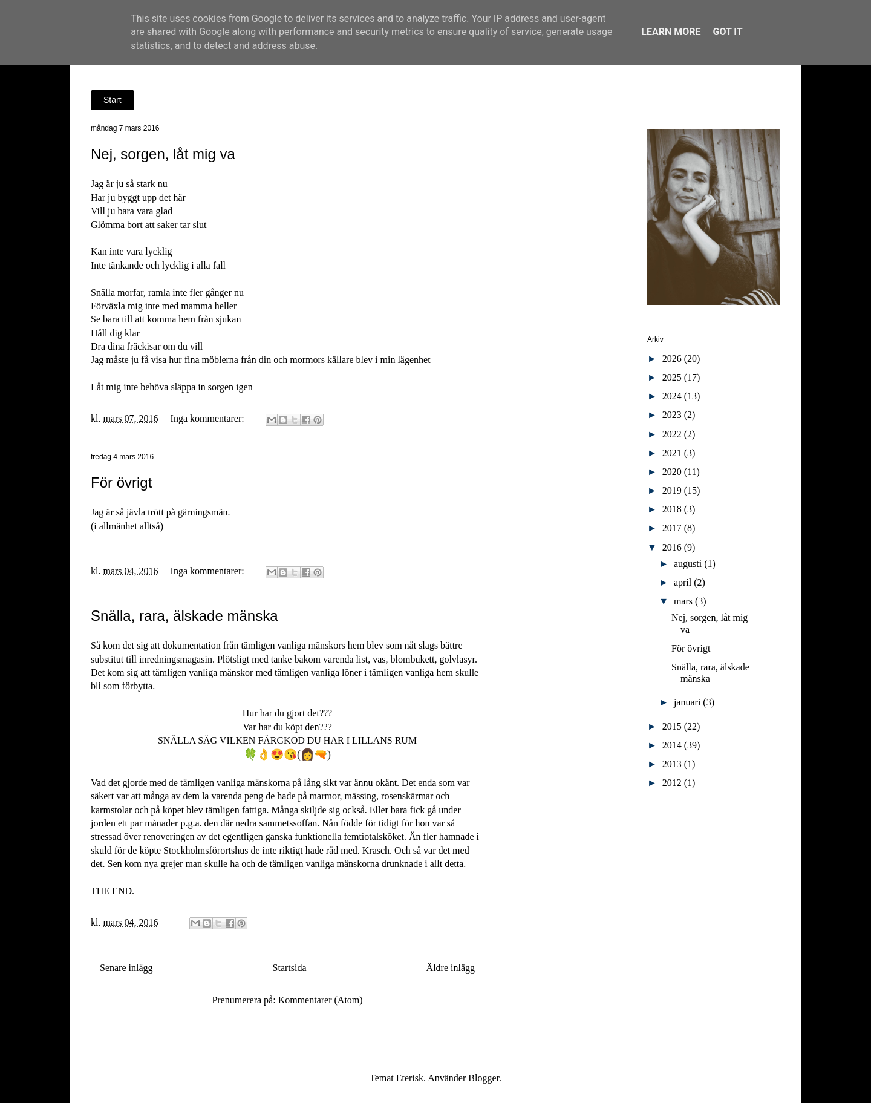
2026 (673, 358)
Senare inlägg (126, 968)
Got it (727, 32)
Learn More (670, 32)
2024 (673, 396)
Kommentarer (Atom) (320, 1000)
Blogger (483, 1078)
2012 (673, 782)
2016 (673, 547)
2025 (673, 377)
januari (688, 702)
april (684, 582)
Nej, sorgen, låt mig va (163, 154)
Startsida (290, 968)
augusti (689, 563)
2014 (673, 745)
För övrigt (121, 482)
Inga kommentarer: (209, 418)
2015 (673, 726)
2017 (673, 528)
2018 (673, 509)
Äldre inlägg (450, 968)
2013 (673, 764)
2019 (673, 490)
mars (684, 601)
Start (112, 100)
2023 (673, 415)
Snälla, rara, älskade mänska (184, 615)
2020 (673, 471)
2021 (673, 453)
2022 (673, 434)
